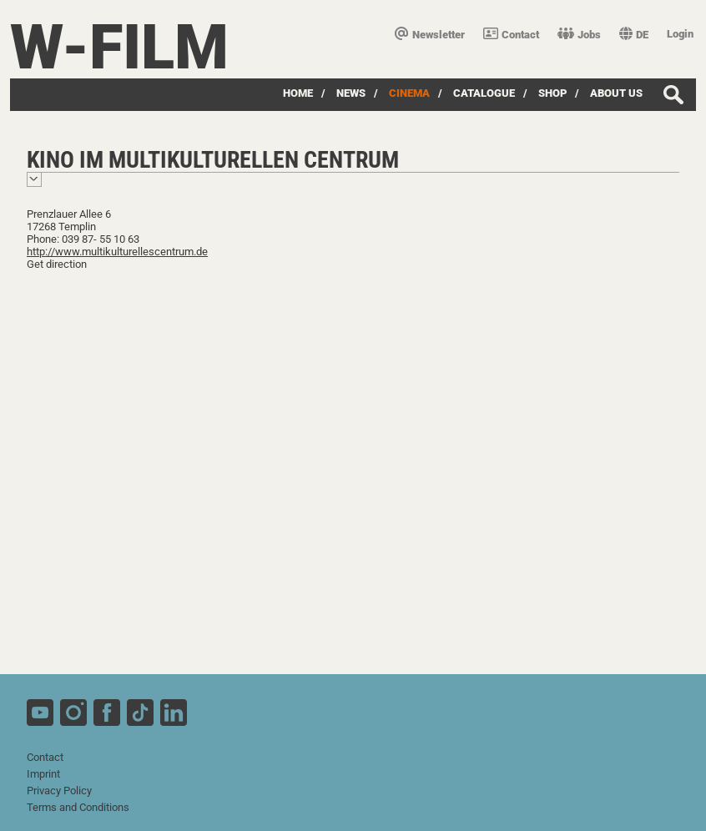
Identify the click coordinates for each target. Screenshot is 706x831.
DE (633, 34)
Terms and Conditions (78, 807)
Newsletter (430, 34)
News (351, 93)
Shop (552, 93)
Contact (511, 34)
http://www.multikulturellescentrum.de (117, 251)
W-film (119, 47)
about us (616, 93)
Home (298, 93)
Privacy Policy (59, 790)
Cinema (409, 93)
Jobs (579, 34)
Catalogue (484, 93)
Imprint (43, 774)
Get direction (57, 264)
